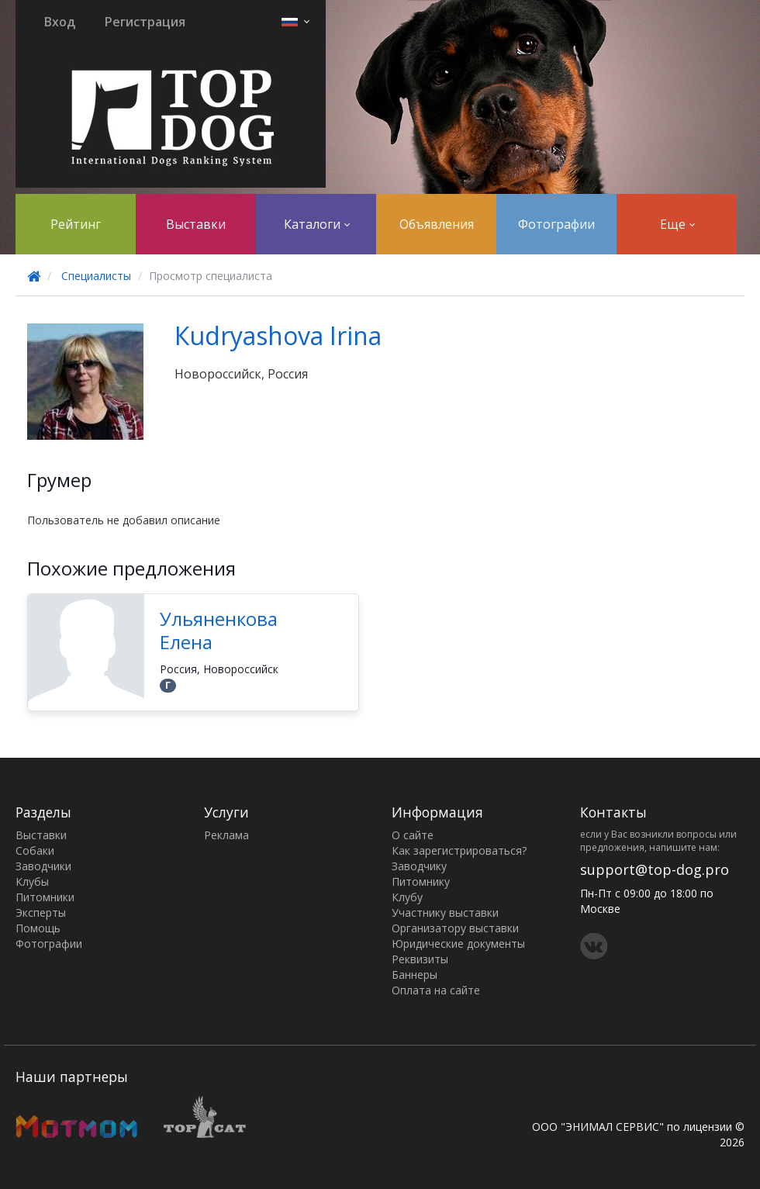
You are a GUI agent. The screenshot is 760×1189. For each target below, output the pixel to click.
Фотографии (556, 224)
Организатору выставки (455, 928)
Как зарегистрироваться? (459, 850)
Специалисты (96, 275)
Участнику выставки (445, 912)
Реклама (226, 835)
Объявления (436, 224)
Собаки (35, 850)
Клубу (407, 897)
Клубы (32, 881)
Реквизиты (420, 959)
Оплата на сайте (436, 990)
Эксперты (41, 912)
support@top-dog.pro (654, 869)
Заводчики (43, 866)
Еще (677, 224)
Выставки (196, 224)
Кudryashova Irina (278, 335)
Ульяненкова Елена (219, 630)
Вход (59, 21)
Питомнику (421, 881)
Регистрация (145, 21)
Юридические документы (458, 943)
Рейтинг (75, 224)
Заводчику (419, 866)
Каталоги (317, 224)
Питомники (45, 897)
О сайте (413, 835)
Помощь (38, 928)
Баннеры (414, 974)
